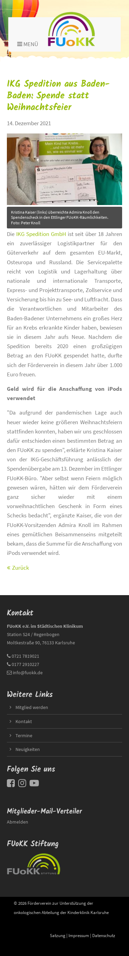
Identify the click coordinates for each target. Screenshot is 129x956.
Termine (23, 735)
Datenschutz (103, 935)
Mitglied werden (31, 707)
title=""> (64, 167)
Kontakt (23, 721)
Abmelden (17, 822)
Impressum (78, 935)
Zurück (20, 567)
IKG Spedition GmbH (41, 234)
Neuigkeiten (27, 749)
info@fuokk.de (28, 672)
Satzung (57, 935)
